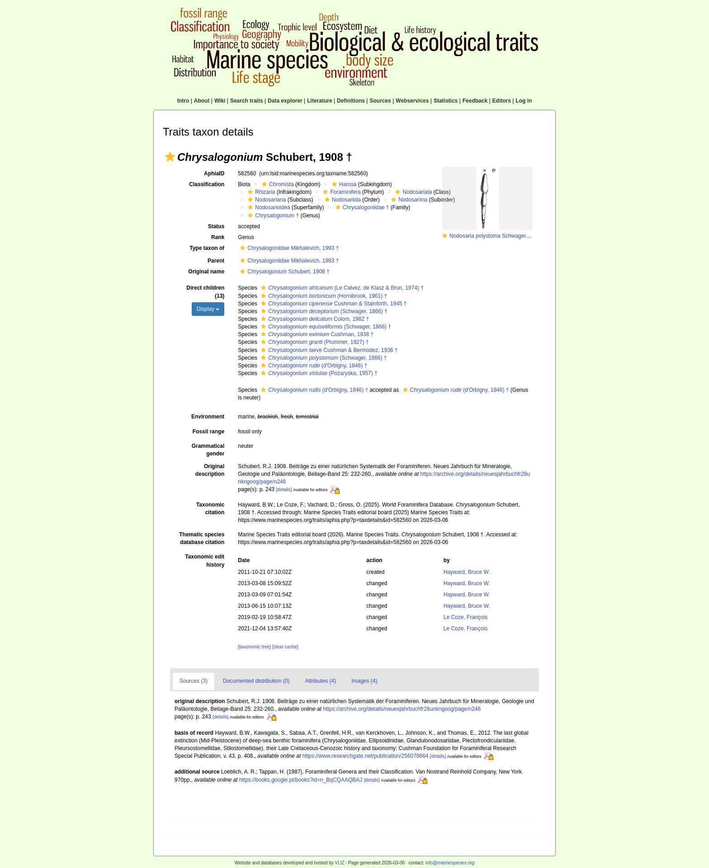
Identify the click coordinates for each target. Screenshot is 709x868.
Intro (183, 101)
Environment (207, 416)
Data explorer (285, 101)
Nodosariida (341, 200)
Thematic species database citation (201, 538)
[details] (284, 489)
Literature (319, 101)
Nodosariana (266, 200)
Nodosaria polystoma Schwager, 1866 (495, 236)
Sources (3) (194, 681)
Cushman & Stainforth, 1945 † (332, 303)
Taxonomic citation (210, 509)
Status (216, 226)
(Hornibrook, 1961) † (323, 296)
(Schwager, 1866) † (323, 311)
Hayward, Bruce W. (467, 572)
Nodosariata (412, 192)
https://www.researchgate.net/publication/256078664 (366, 756)
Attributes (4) (320, 681)
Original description (210, 470)
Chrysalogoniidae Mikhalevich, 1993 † (288, 248)
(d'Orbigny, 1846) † (313, 365)
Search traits (246, 101)
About (202, 101)
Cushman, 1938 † (316, 334)
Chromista (277, 184)
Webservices (412, 101)
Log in (523, 101)
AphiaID (214, 173)
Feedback (475, 101)
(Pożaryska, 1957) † (318, 373)
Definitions (351, 101)
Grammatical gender (208, 450)
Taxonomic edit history (204, 561)
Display (208, 309)
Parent (216, 261)
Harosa (343, 184)
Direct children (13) (205, 292)
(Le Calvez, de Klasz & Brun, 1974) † (341, 288)
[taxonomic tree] (254, 646)
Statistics (446, 101)
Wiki (220, 101)
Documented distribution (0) (256, 681)
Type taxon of (206, 248)
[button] (170, 156)
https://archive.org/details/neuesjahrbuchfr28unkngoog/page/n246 (402, 709)
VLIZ (339, 862)
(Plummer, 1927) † (314, 342)
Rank (217, 237)
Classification (206, 184)
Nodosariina (408, 200)
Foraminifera (340, 192)
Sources (380, 101)
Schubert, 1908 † (283, 271)
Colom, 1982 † (314, 319)
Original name (206, 271)
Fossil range (209, 431)
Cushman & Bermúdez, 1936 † (328, 350)
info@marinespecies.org (449, 862)
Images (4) (364, 681)
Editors (501, 101)
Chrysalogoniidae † (361, 207)
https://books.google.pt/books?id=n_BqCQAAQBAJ (301, 780)
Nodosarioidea (268, 207)
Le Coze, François (465, 617)
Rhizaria (260, 192)
